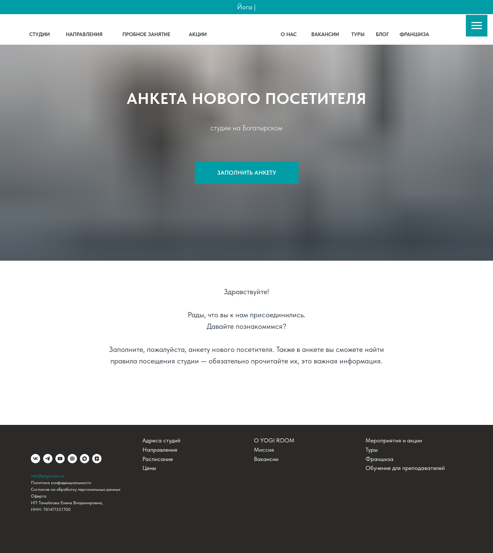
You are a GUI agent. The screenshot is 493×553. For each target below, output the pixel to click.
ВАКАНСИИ (325, 34)
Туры (371, 449)
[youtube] (60, 458)
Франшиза (379, 459)
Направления (159, 449)
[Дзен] (97, 458)
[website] (72, 458)
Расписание (157, 459)
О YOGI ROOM (274, 440)
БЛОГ (382, 34)
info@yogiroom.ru (47, 476)
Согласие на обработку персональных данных (75, 489)
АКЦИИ (198, 34)
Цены (149, 467)
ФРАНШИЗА (414, 34)
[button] (247, 173)
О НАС (289, 34)
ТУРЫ (358, 34)
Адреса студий (161, 440)
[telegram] (47, 458)
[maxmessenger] (84, 458)
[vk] (35, 458)
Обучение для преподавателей (405, 467)
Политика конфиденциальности (61, 482)
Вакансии (266, 459)
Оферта (38, 496)
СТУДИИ (39, 34)
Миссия (264, 449)
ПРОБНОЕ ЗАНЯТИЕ (146, 34)
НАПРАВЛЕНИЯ (84, 34)
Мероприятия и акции (393, 440)
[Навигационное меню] (476, 25)
